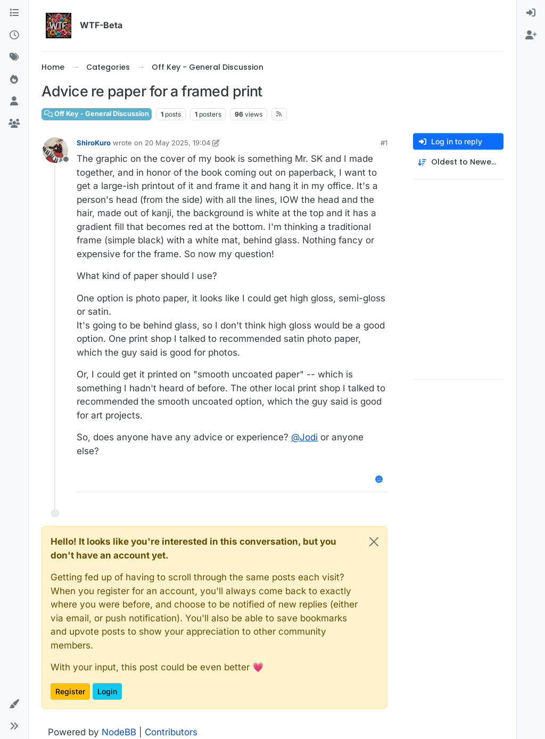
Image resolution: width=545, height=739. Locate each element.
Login (107, 691)
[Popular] (14, 80)
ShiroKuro (94, 142)
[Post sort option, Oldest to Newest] (458, 162)
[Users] (14, 102)
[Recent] (14, 36)
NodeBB (119, 732)
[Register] (531, 36)
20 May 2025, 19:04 (177, 142)
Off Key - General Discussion (96, 114)
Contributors (171, 732)
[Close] (374, 542)
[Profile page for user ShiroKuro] (55, 150)
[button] (14, 704)
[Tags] (14, 57)
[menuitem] (531, 13)
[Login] (531, 13)
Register (70, 691)
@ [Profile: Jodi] (304, 437)
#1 (384, 142)
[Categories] (14, 13)
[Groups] (14, 124)
